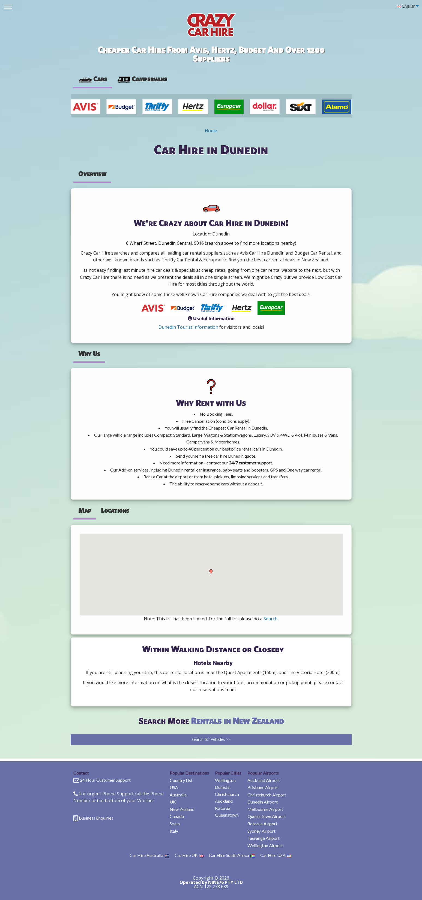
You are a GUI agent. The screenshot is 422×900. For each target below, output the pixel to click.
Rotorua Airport (262, 823)
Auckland (224, 801)
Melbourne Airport (265, 809)
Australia (178, 794)
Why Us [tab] (89, 353)
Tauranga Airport (263, 838)
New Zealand (182, 809)
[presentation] (142, 79)
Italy (174, 830)
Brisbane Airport (263, 787)
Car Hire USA (275, 855)
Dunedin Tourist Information (188, 327)
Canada (177, 816)
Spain (175, 823)
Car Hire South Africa (232, 855)
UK (173, 801)
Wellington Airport (265, 845)
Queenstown (227, 814)
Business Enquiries (96, 817)
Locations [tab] (115, 510)
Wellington (225, 780)
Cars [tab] (92, 79)
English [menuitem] (406, 5)
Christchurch (227, 794)
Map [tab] (84, 510)
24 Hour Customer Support (105, 780)
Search (270, 619)
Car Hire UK (189, 855)
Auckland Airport (263, 780)
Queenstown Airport (266, 816)
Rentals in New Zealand (237, 720)
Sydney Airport (261, 830)
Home (211, 131)
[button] (211, 572)
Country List (181, 780)
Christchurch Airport (266, 794)
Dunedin (223, 787)
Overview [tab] (92, 173)
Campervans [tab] (142, 79)
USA (174, 787)
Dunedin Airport (262, 801)
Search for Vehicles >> (211, 739)
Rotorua (222, 808)
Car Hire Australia (149, 855)
